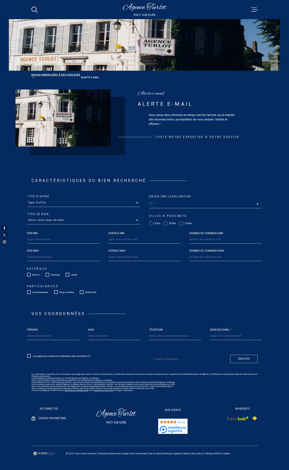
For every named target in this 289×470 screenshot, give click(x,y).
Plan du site (154, 453)
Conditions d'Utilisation (103, 390)
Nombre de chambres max (206, 250)
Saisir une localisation (170, 196)
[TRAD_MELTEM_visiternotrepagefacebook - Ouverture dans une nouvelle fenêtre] (4, 228)
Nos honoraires (138, 453)
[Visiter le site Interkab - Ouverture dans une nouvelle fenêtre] (237, 418)
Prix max (33, 250)
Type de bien (38, 214)
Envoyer (244, 358)
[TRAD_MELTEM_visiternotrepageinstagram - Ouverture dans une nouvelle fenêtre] (4, 242)
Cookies (226, 454)
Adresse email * (220, 329)
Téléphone (156, 329)
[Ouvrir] (34, 9)
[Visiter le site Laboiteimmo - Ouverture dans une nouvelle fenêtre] (44, 453)
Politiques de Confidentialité (76, 390)
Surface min (116, 233)
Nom (91, 329)
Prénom (32, 329)
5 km (157, 223)
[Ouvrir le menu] (254, 9)
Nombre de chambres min (206, 233)
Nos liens (197, 453)
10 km (172, 223)
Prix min (32, 233)
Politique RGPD (212, 453)
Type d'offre (38, 196)
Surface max (117, 250)
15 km (188, 223)
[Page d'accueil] (144, 9)
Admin (186, 453)
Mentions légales (172, 453)
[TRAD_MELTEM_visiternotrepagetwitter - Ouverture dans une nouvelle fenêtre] (4, 235)
